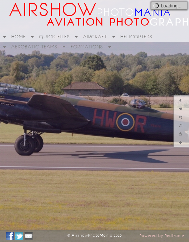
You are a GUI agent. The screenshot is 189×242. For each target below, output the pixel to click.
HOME (18, 37)
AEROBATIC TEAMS (34, 47)
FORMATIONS (86, 47)
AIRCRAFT (95, 37)
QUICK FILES (54, 37)
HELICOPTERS (136, 37)
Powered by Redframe (161, 235)
